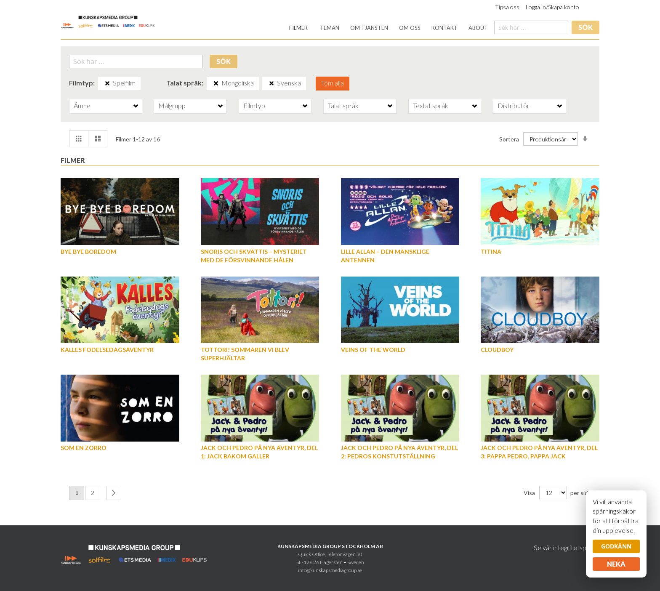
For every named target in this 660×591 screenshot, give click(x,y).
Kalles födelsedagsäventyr (107, 349)
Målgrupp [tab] (172, 105)
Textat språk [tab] (430, 105)
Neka (616, 564)
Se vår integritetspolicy (566, 547)
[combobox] (531, 27)
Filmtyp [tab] (254, 105)
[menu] (388, 28)
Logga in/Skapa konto (552, 7)
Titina (491, 251)
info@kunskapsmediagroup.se (330, 570)
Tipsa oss (507, 7)
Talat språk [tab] (343, 105)
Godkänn (616, 546)
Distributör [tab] (514, 105)
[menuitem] (298, 28)
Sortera (509, 139)
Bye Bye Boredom (88, 251)
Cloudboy (497, 349)
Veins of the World (373, 349)
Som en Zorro (83, 447)
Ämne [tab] (82, 105)
